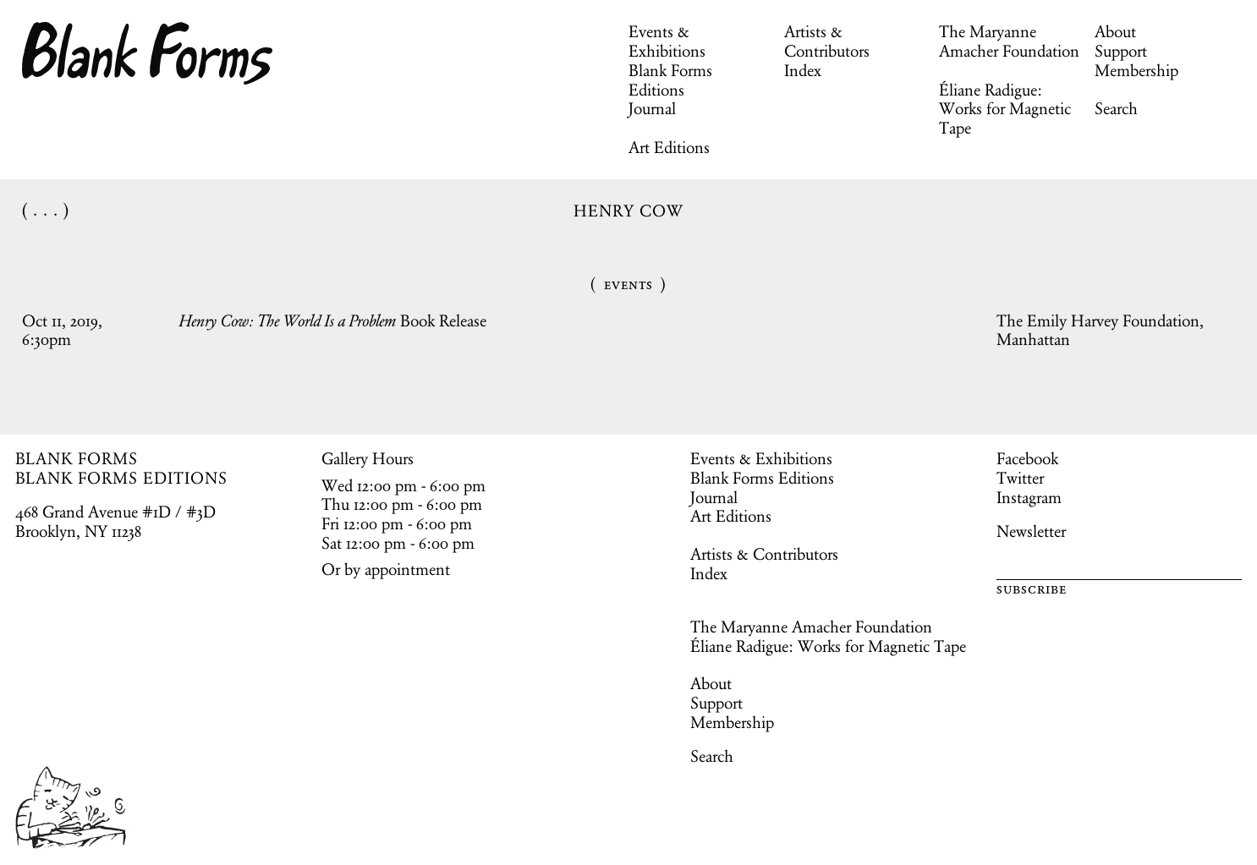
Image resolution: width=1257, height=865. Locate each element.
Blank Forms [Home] (148, 53)
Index (802, 70)
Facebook (1027, 458)
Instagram (1029, 497)
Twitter (1020, 477)
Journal (652, 108)
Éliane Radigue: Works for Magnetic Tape (1005, 109)
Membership (1136, 70)
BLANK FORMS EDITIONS (121, 477)
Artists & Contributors (827, 41)
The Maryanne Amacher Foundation (1009, 41)
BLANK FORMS (77, 458)
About (1115, 31)
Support (1121, 50)
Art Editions (669, 147)
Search (1116, 108)
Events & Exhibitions (666, 41)
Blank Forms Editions (670, 80)
